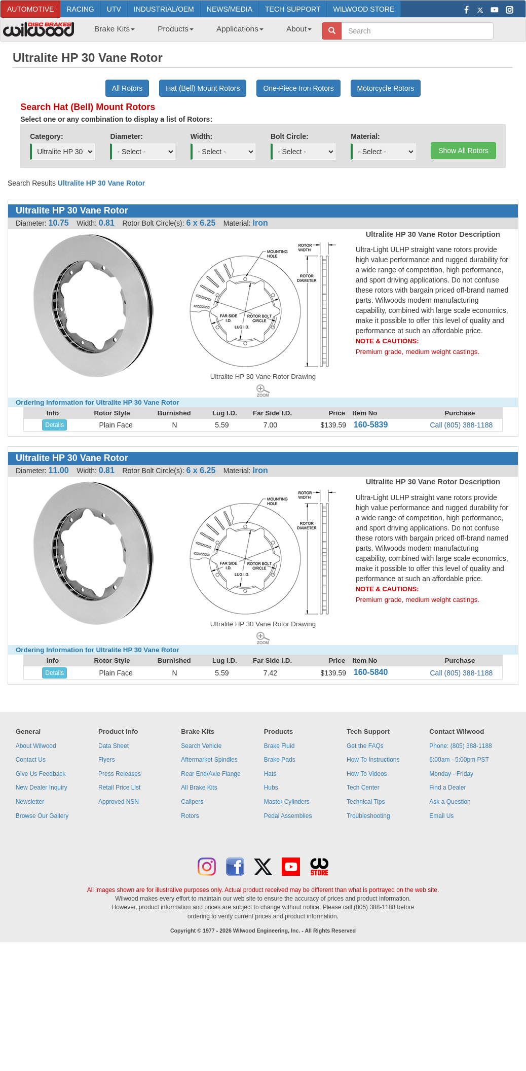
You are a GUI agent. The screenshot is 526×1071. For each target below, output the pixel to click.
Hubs (271, 787)
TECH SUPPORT (292, 9)
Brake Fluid (279, 745)
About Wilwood (36, 745)
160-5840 (371, 672)
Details (54, 425)
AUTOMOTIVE (30, 9)
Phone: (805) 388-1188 (460, 745)
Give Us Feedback (41, 773)
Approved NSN (118, 801)
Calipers (192, 801)
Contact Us (31, 759)
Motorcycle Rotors (386, 88)
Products (176, 28)
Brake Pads (279, 759)
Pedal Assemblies (288, 815)
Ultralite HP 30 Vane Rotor (101, 183)
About (299, 28)
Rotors (190, 815)
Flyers (106, 759)
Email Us (441, 815)
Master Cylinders (287, 801)
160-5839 (371, 424)
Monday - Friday (451, 773)
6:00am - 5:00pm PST (459, 759)
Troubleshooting (368, 815)
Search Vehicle (201, 745)
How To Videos (367, 773)
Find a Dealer (447, 787)
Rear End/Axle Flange (210, 773)
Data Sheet (113, 745)
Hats (270, 773)
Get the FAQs (365, 745)
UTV (114, 9)
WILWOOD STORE (363, 9)
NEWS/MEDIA (229, 9)
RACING (80, 9)
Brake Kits (114, 28)
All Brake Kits (199, 787)
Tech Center (363, 787)
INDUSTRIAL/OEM (164, 9)
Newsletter (30, 801)
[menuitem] (110, 32)
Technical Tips (366, 801)
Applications (240, 28)
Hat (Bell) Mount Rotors (203, 88)
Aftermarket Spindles (209, 759)
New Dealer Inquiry (41, 787)
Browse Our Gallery (42, 815)
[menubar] (199, 32)
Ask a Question (449, 801)
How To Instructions (373, 759)
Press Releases (119, 773)
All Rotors (127, 88)
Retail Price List (119, 787)
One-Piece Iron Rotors (298, 88)
